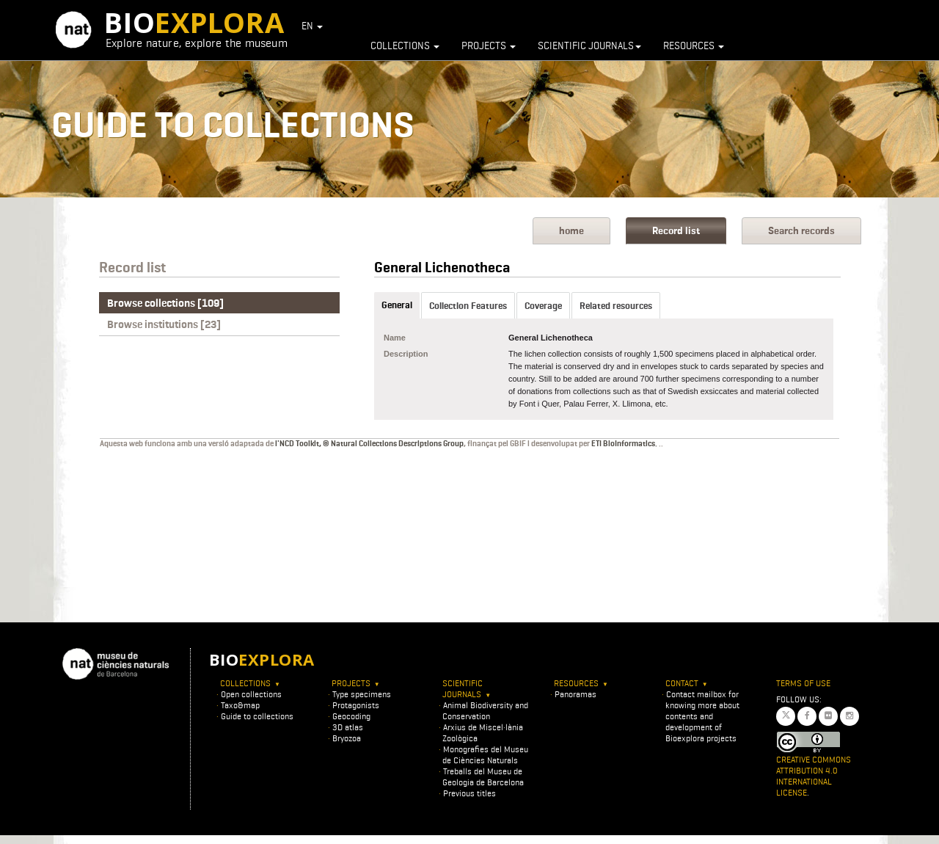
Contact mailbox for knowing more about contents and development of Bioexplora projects (702, 715)
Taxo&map (240, 704)
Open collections (251, 693)
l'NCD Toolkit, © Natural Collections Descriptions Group (369, 443)
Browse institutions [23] (164, 324)
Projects (488, 45)
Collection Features (468, 305)
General (396, 305)
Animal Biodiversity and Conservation (485, 710)
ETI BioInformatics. (624, 443)
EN (312, 26)
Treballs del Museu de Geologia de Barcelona (483, 776)
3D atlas (347, 726)
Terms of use (803, 682)
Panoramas (575, 693)
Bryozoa (346, 737)
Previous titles (469, 792)
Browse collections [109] (165, 303)
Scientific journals (589, 45)
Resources (693, 45)
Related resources (616, 305)
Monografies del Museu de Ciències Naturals (485, 754)
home (571, 231)
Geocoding (351, 715)
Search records (801, 231)
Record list (676, 231)
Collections (404, 45)
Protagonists (355, 704)
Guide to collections (257, 715)
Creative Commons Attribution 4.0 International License (813, 776)
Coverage (543, 305)
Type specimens (361, 693)
